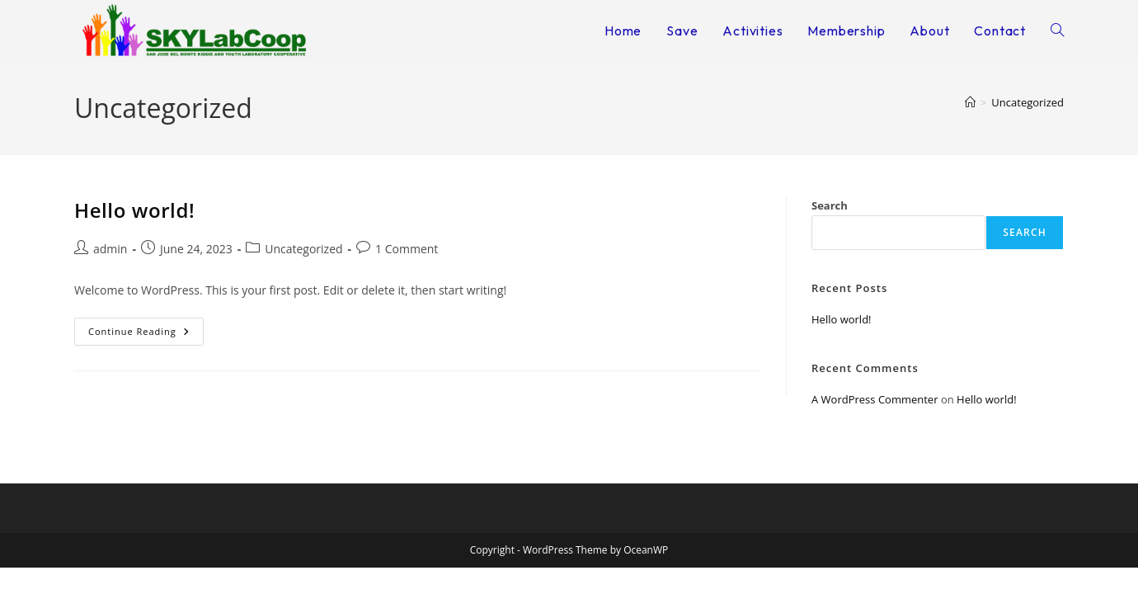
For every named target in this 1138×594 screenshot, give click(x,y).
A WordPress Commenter (874, 399)
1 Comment (406, 249)
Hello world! (134, 210)
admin (110, 249)
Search (829, 205)
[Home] (970, 102)
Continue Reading (146, 327)
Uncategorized (1027, 102)
